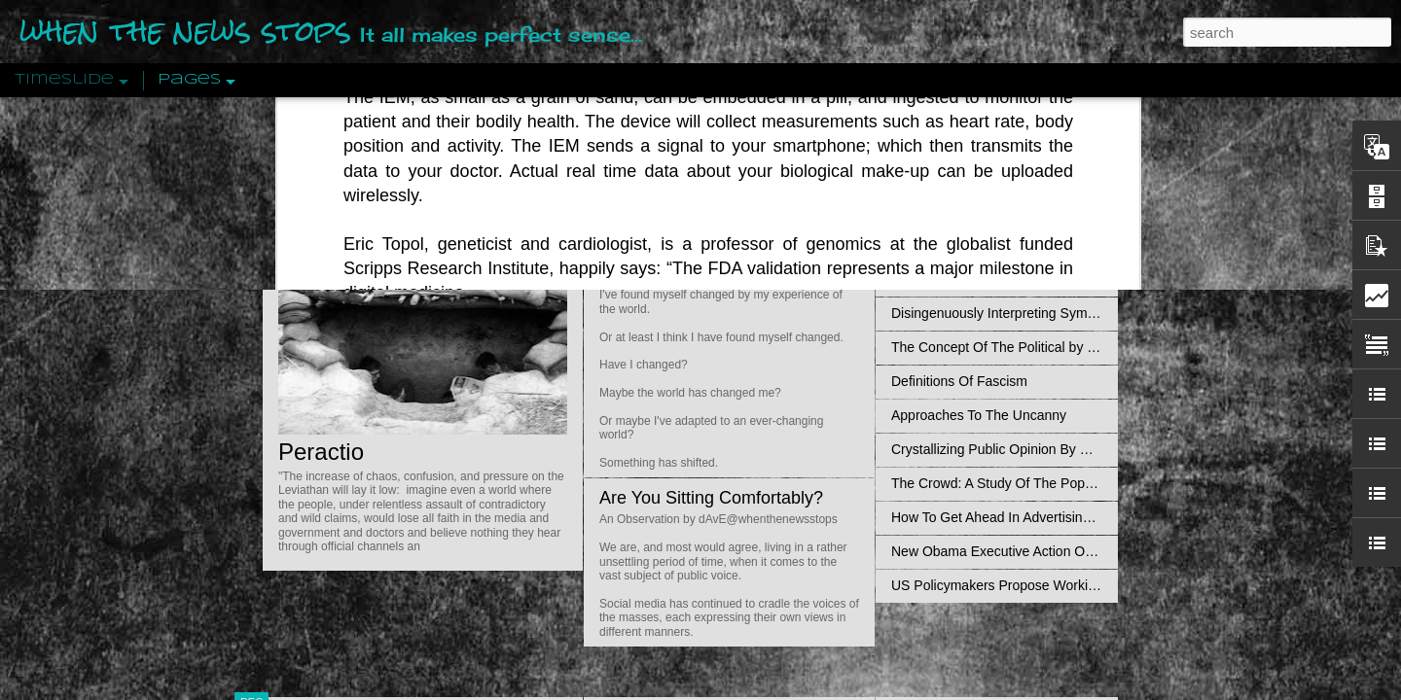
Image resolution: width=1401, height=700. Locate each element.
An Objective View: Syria (965, 143)
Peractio (321, 451)
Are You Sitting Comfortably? (711, 498)
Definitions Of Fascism (959, 381)
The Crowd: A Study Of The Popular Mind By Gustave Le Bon (1076, 483)
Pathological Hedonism (960, 177)
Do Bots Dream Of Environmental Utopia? (761, 147)
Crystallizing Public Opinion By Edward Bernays (1035, 449)
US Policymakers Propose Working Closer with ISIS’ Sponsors (1079, 585)
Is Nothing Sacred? (673, 246)
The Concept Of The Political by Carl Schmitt (1026, 347)
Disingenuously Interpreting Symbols (1001, 313)
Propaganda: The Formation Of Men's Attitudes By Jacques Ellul (1085, 279)
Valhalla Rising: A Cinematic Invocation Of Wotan (1039, 211)
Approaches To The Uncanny (978, 415)
